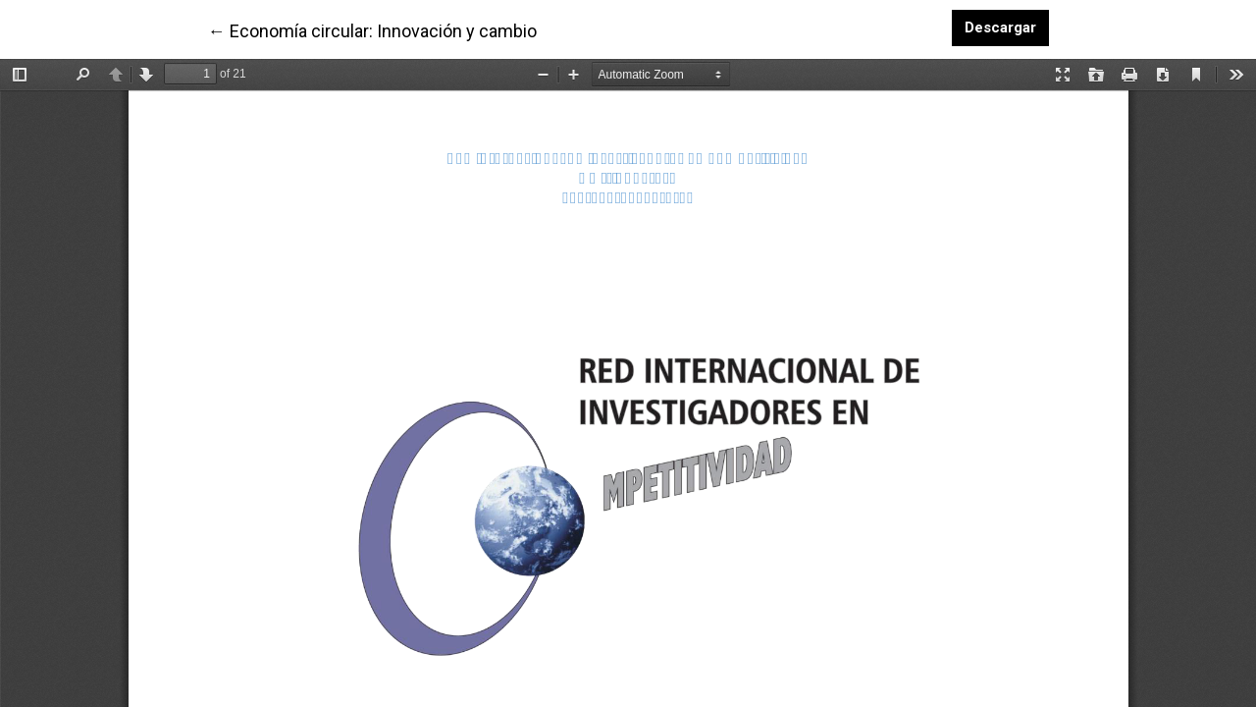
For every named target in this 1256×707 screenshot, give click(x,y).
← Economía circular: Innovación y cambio (372, 29)
